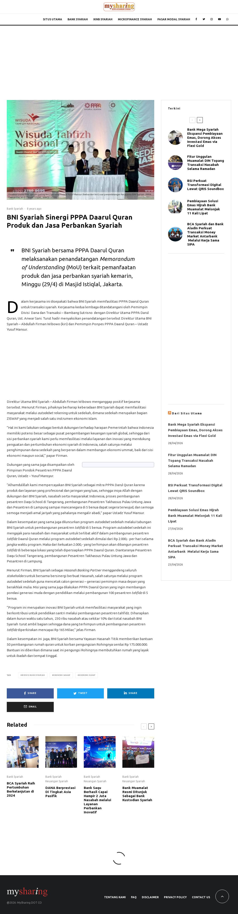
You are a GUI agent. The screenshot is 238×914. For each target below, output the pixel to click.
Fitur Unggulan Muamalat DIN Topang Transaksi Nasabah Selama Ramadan (205, 163)
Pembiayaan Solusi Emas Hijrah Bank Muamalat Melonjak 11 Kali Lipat (203, 207)
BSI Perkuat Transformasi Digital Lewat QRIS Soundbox (205, 185)
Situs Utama (52, 19)
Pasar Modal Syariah (173, 19)
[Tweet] (80, 693)
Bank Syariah (78, 19)
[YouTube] (219, 19)
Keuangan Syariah (56, 781)
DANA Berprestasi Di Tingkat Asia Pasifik (60, 792)
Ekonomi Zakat (87, 675)
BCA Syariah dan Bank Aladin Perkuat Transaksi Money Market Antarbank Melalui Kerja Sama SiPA (205, 234)
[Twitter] (204, 19)
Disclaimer (150, 897)
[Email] (30, 707)
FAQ (134, 897)
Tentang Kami (115, 897)
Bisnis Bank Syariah (33, 675)
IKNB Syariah (102, 19)
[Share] (30, 693)
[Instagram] (211, 19)
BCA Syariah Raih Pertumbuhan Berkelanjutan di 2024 (21, 789)
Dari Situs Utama (187, 413)
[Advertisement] (119, 59)
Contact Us (201, 897)
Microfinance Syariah (135, 19)
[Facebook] (196, 19)
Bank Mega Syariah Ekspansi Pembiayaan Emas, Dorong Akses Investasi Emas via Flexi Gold (205, 138)
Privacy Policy (175, 897)
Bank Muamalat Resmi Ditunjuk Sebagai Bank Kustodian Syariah (137, 794)
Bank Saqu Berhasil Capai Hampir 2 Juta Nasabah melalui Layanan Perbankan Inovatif (97, 800)
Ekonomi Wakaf (62, 675)
